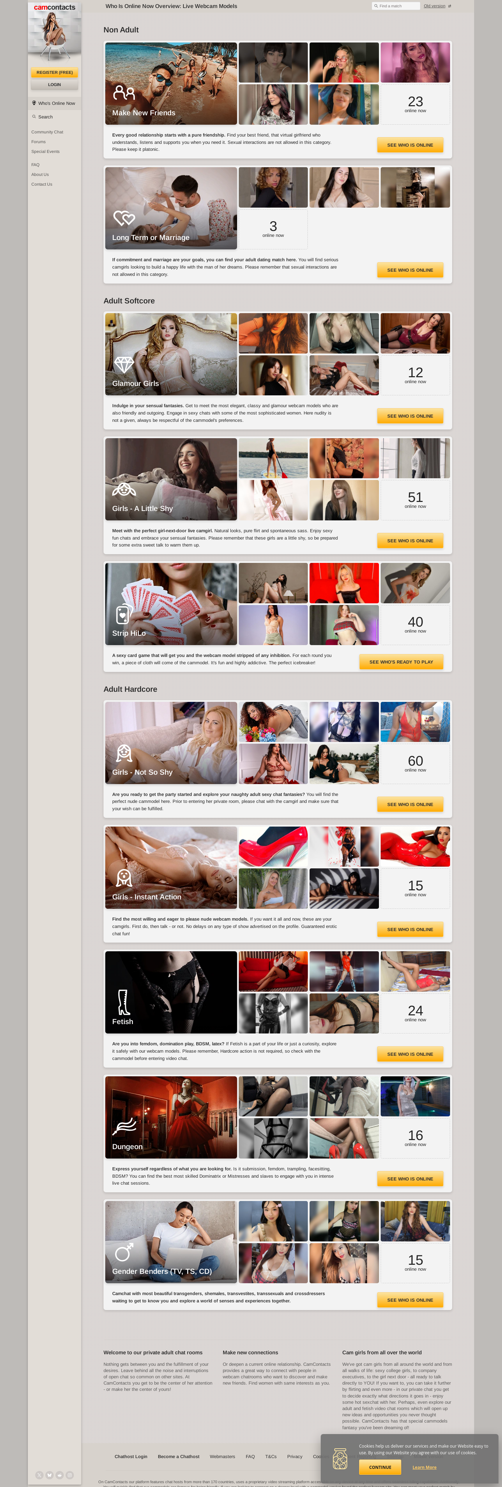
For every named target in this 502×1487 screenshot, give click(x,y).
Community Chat (47, 132)
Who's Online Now (56, 103)
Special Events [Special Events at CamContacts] (45, 151)
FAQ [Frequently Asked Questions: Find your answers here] (35, 164)
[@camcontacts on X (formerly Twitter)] (39, 1475)
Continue (380, 1467)
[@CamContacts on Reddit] (59, 1475)
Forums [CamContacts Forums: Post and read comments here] (38, 141)
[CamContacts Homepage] (54, 34)
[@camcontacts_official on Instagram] (70, 1475)
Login (54, 84)
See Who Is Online (410, 145)
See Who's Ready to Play (401, 662)
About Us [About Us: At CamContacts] (40, 174)
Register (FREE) (55, 72)
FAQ (250, 1456)
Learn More (425, 1467)
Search (45, 116)
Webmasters (222, 1456)
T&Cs (271, 1456)
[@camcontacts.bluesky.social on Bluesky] (49, 1475)
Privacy (295, 1456)
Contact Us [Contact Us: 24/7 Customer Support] (41, 184)
